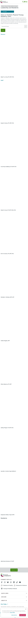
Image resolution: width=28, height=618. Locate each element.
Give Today (4, 604)
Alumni (14, 570)
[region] (14, 612)
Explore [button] (14, 597)
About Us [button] (14, 600)
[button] (23, 1)
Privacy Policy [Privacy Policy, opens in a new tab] (12, 612)
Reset (3, 30)
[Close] (26, 609)
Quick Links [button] (14, 593)
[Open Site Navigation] (26, 1)
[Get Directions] (25, 1)
